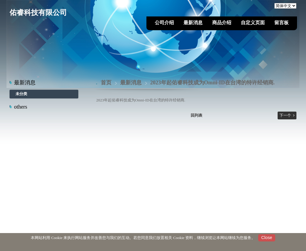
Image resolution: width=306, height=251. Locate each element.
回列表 (196, 115)
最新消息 (131, 83)
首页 (106, 83)
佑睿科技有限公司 (38, 12)
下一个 (285, 115)
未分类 (21, 94)
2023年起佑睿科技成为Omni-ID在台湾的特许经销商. (212, 83)
